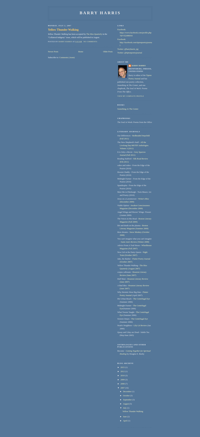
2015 (123, 367)
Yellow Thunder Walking (63, 29)
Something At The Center (127, 109)
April (125, 420)
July (125, 408)
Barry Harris (100, 13)
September (127, 399)
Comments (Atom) (67, 57)
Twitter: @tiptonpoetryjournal (129, 52)
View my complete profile (130, 96)
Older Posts (108, 51)
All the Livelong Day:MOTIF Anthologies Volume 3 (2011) (134, 145)
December (127, 391)
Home (80, 51)
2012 (123, 371)
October (126, 395)
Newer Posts (53, 51)
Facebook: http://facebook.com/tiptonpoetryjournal (134, 42)
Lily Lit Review (140, 325)
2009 (123, 379)
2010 (123, 375)
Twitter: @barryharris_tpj (127, 49)
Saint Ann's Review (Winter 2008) (135, 242)
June (125, 416)
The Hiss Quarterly (94, 34)
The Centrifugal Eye (141, 299)
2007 (123, 388)
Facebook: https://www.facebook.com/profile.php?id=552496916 (134, 32)
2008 (123, 384)
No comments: (90, 41)
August (126, 404)
